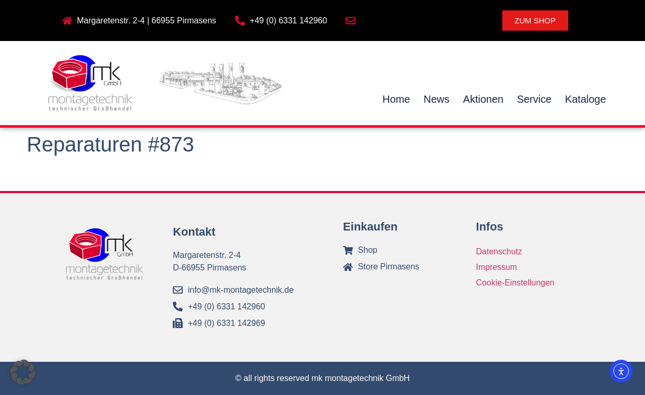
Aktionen (483, 99)
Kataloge (585, 99)
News (436, 99)
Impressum (496, 267)
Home (396, 99)
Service (534, 99)
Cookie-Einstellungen (515, 282)
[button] (23, 372)
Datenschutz (499, 251)
